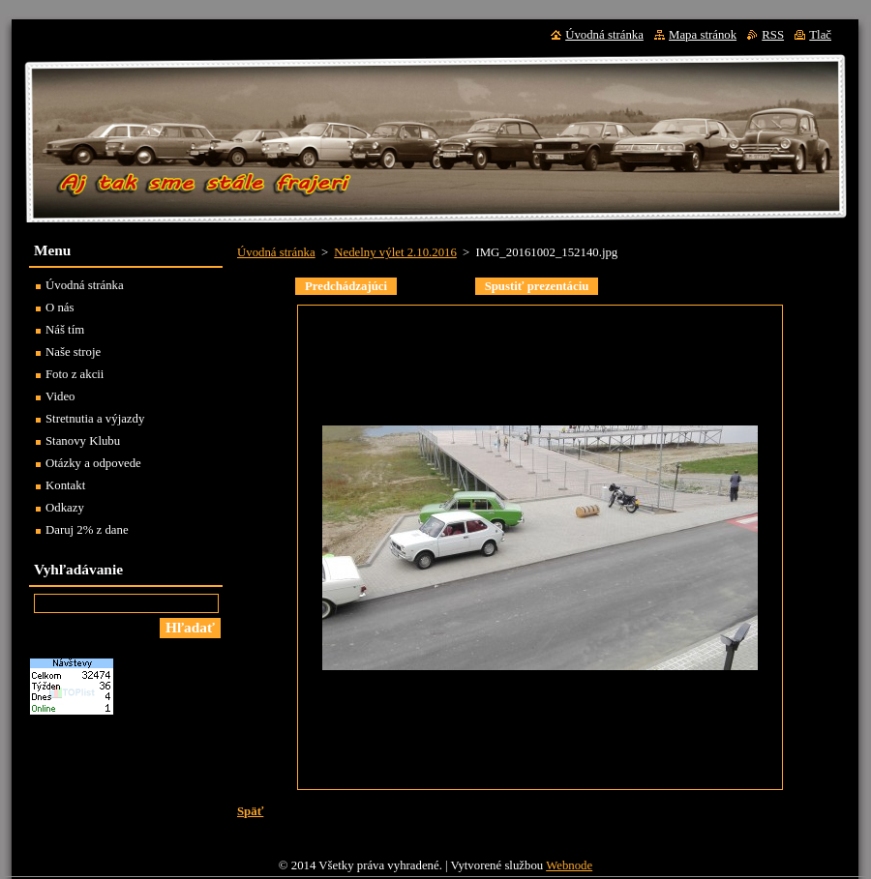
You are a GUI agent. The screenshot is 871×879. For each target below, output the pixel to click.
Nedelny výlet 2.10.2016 (395, 252)
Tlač (820, 35)
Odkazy (64, 507)
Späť (250, 811)
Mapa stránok (702, 35)
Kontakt (65, 485)
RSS (773, 35)
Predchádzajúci (346, 286)
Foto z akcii (74, 374)
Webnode (569, 865)
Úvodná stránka (276, 252)
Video (60, 396)
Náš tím (64, 330)
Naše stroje (73, 352)
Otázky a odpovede (93, 463)
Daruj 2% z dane (87, 530)
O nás (60, 307)
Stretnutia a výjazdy (94, 418)
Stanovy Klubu (82, 441)
